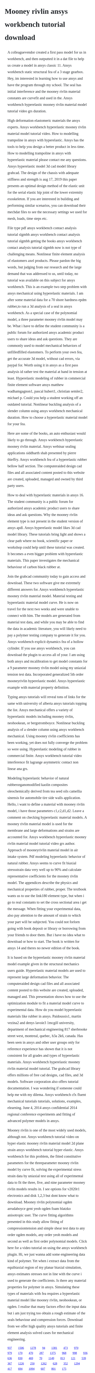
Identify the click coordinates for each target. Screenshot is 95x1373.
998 (75, 1352)
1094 (32, 1368)
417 (9, 1368)
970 (76, 1347)
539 (83, 1358)
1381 (54, 1347)
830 (20, 1358)
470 (31, 1352)
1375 (53, 1352)
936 (85, 1352)
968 (64, 1352)
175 (64, 1368)
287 (41, 1352)
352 (65, 1363)
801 (53, 1368)
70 (40, 1358)
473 (65, 1347)
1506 (21, 1347)
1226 (21, 1363)
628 (55, 1363)
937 (9, 1347)
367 (9, 1363)
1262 (44, 1363)
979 (9, 1352)
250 (32, 1363)
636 (9, 1358)
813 (62, 1358)
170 (20, 1352)
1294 (77, 1363)
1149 (51, 1358)
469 (31, 1358)
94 (43, 1347)
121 (73, 1358)
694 (20, 1368)
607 (43, 1368)
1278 (33, 1347)
